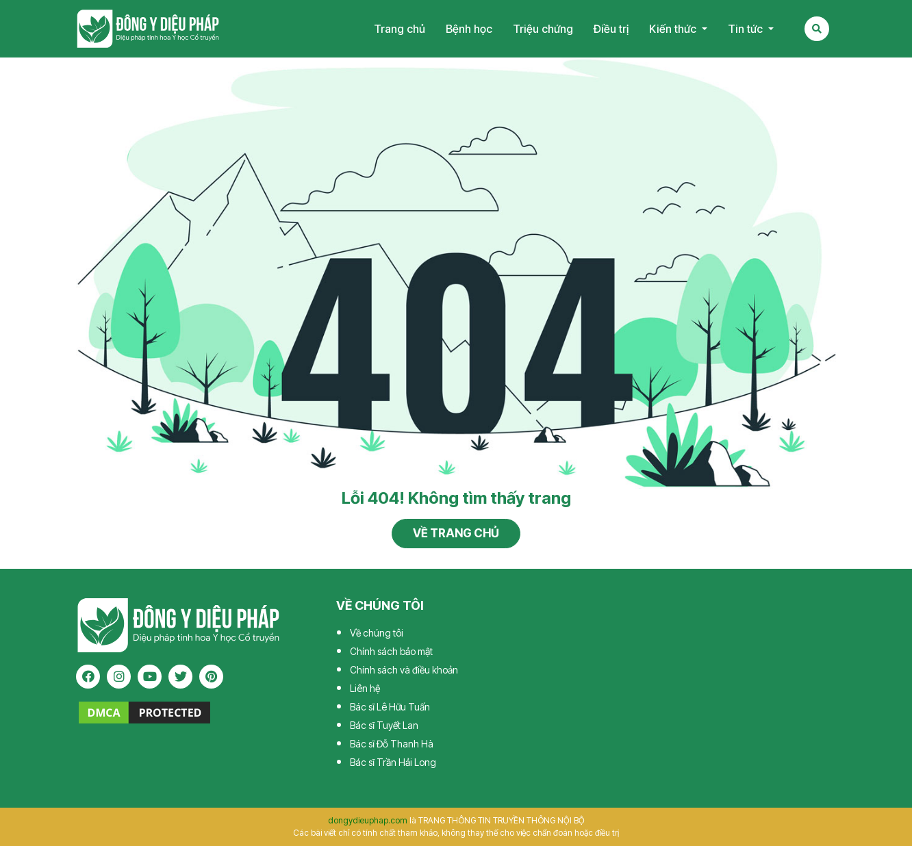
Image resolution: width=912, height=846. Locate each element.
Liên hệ (365, 688)
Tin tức (746, 29)
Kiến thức (674, 29)
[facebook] (88, 677)
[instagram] (119, 677)
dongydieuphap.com (367, 820)
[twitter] (180, 677)
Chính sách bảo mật (391, 651)
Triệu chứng (543, 29)
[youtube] (150, 677)
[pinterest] (211, 677)
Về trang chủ (456, 533)
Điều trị (611, 29)
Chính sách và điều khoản (404, 670)
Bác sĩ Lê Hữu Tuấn (390, 707)
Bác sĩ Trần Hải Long (393, 762)
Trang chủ (399, 29)
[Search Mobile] (817, 28)
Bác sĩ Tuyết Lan (384, 725)
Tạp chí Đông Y (148, 28)
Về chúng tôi (376, 633)
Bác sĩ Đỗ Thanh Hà (391, 743)
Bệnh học (469, 29)
